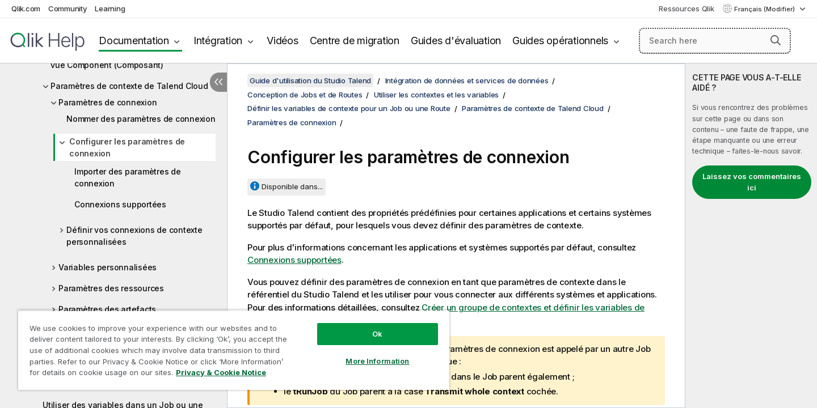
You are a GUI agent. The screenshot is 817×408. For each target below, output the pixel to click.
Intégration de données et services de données (467, 80)
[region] (233, 350)
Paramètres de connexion (107, 102)
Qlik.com (25, 8)
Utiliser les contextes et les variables (436, 94)
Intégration (217, 40)
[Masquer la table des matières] (218, 82)
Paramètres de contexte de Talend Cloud (129, 86)
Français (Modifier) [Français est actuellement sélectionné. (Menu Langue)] (765, 9)
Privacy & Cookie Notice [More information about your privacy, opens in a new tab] (221, 372)
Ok (377, 333)
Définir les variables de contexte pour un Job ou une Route (348, 108)
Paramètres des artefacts (107, 309)
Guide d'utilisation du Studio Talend (310, 80)
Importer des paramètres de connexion (127, 177)
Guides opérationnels (560, 40)
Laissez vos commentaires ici (751, 182)
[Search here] (715, 41)
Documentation (134, 40)
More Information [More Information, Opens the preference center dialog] (377, 361)
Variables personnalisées (107, 267)
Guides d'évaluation (456, 40)
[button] (775, 40)
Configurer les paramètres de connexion (127, 147)
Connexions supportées (120, 204)
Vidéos (282, 40)
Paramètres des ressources (111, 288)
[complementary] (751, 235)
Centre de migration (354, 40)
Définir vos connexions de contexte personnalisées (134, 235)
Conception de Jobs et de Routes (304, 94)
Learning (110, 8)
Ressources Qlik (686, 8)
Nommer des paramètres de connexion (141, 119)
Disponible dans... (292, 186)
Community (67, 8)
